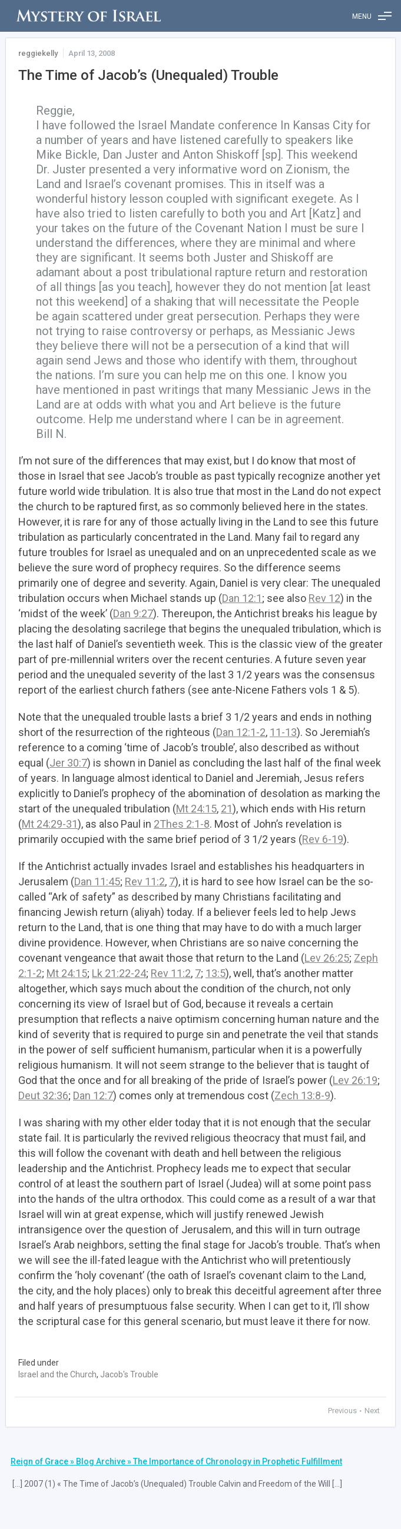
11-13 (283, 732)
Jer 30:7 (68, 763)
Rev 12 (324, 598)
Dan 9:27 (133, 613)
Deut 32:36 (43, 1095)
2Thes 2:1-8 (182, 824)
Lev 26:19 (355, 1080)
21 (227, 808)
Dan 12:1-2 (241, 732)
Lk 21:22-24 (119, 973)
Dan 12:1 (242, 598)
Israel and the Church (57, 1374)
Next (372, 1410)
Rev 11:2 (145, 881)
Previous (343, 1410)
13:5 (216, 973)
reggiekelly (38, 53)
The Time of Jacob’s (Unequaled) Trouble (148, 75)
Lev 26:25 (326, 958)
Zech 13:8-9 (302, 1095)
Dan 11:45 (97, 881)
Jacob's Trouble (129, 1374)
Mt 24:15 (196, 808)
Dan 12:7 (93, 1095)
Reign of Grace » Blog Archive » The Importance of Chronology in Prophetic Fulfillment (176, 1461)
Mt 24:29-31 (50, 824)
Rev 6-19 (322, 839)
